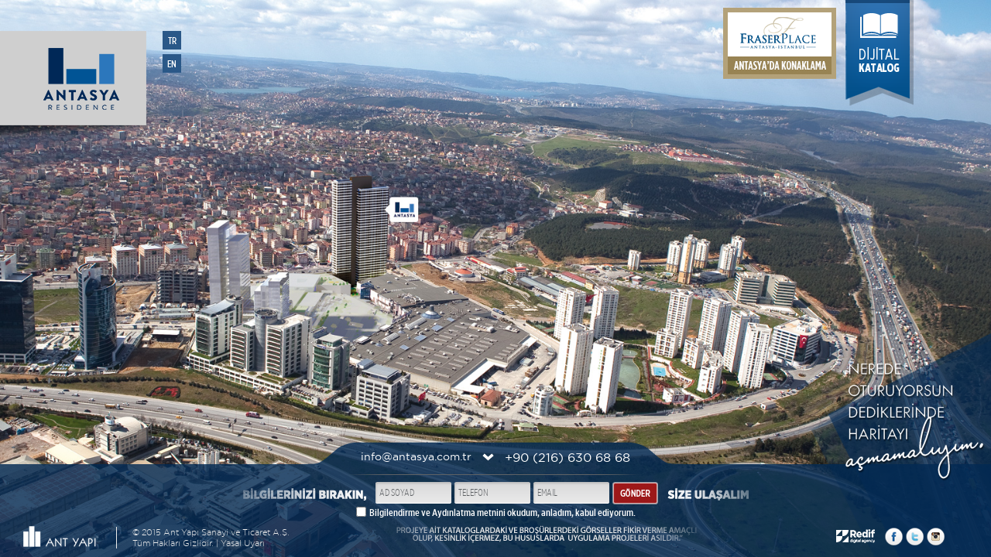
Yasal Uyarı (243, 543)
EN (172, 64)
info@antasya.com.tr (416, 456)
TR (172, 40)
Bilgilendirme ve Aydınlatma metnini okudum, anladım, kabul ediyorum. (502, 512)
